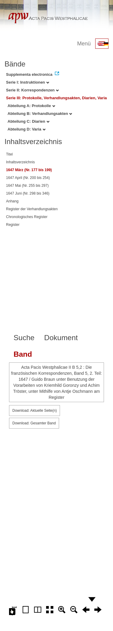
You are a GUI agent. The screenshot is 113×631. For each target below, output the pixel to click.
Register (13, 225)
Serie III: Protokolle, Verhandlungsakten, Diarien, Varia (56, 98)
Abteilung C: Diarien (28, 121)
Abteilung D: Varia (27, 129)
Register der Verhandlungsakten (32, 209)
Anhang (12, 201)
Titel (9, 154)
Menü (84, 44)
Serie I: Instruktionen (27, 82)
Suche (24, 338)
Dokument (61, 338)
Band (23, 354)
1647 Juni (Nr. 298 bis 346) (27, 193)
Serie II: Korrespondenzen (32, 90)
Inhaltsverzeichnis (20, 162)
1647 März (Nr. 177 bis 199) (29, 170)
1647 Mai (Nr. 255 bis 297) (27, 185)
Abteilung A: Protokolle (31, 105)
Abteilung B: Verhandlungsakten (40, 113)
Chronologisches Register (26, 217)
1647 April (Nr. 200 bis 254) (28, 178)
